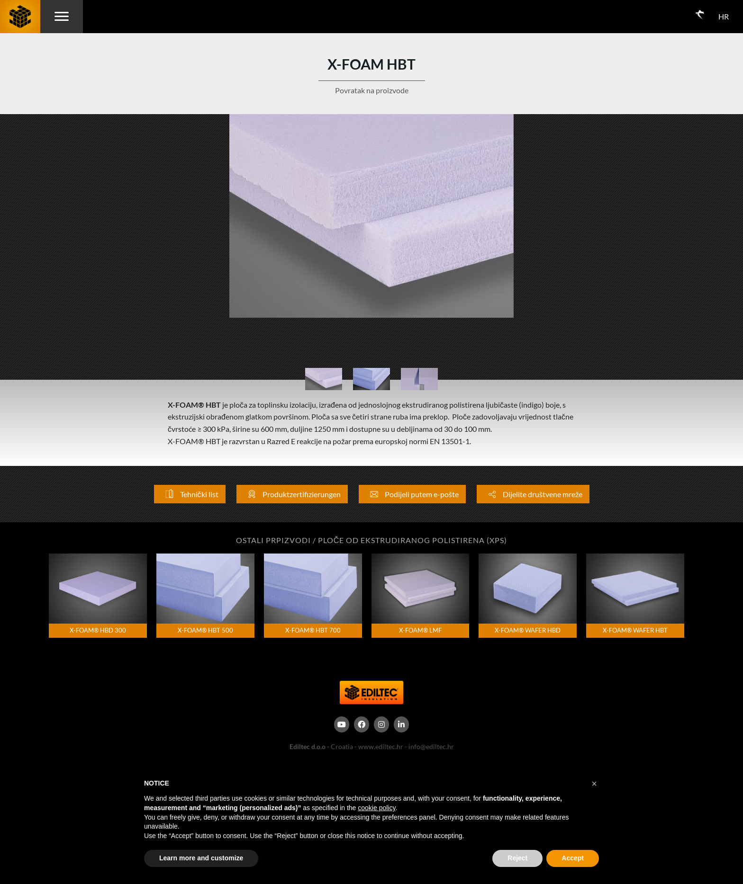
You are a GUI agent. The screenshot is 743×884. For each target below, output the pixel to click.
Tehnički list (189, 494)
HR (723, 16)
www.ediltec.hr (380, 746)
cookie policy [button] (376, 808)
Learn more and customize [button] (201, 858)
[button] (594, 783)
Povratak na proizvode (371, 90)
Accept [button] (573, 858)
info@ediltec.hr (431, 746)
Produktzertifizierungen (292, 494)
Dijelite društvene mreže (533, 494)
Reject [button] (517, 858)
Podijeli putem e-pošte (412, 494)
